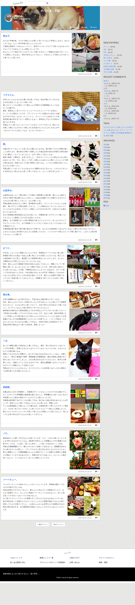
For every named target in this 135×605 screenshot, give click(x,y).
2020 (105, 161)
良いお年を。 (109, 58)
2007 (105, 198)
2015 (105, 175)
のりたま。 (19, 16)
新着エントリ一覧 (46, 558)
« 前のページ (42, 524)
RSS (106, 206)
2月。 (106, 52)
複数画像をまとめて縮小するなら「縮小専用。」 (22, 574)
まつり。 (7, 248)
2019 (105, 164)
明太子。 (7, 36)
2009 (105, 192)
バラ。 (6, 433)
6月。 (106, 116)
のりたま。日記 (50, 10)
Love (84, 27)
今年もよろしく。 (110, 55)
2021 (105, 159)
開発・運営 (103, 562)
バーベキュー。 (10, 479)
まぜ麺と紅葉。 (110, 69)
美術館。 (7, 387)
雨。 (5, 144)
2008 (105, 195)
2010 (105, 190)
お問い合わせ (74, 562)
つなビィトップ (16, 558)
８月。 (106, 104)
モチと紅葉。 (109, 72)
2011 (105, 187)
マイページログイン (106, 558)
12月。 (106, 88)
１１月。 (107, 96)
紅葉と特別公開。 (110, 66)
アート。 (107, 47)
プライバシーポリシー (48, 562)
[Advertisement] (50, 83)
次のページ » (58, 524)
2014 (105, 178)
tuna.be (67, 553)
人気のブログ (74, 558)
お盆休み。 (8, 190)
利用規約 (61, 562)
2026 (105, 144)
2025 (105, 147)
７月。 (6, 341)
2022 (105, 156)
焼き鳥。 (7, 294)
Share (93, 27)
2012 (105, 184)
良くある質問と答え (18, 562)
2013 (105, 181)
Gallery (74, 27)
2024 (105, 150)
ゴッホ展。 (108, 61)
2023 (105, 153)
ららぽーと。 (109, 63)
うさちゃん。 (9, 95)
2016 (105, 173)
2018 (105, 167)
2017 (105, 170)
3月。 (106, 49)
